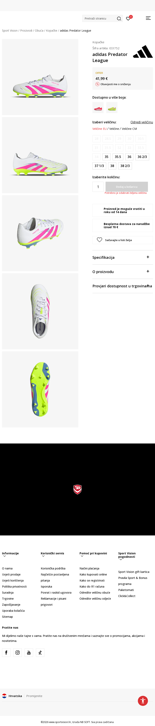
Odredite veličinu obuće (95, 592)
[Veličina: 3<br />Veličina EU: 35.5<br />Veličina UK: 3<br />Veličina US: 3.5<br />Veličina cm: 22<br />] (118, 156)
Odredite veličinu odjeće (95, 598)
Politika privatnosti (14, 586)
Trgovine (8, 598)
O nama (7, 568)
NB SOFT (85, 722)
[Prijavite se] (128, 18)
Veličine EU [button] (99, 128)
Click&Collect (126, 596)
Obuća (39, 30)
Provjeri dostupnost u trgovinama (122, 285)
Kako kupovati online (93, 574)
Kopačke (51, 30)
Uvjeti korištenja (13, 580)
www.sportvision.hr (60, 722)
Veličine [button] (114, 128)
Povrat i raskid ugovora (56, 592)
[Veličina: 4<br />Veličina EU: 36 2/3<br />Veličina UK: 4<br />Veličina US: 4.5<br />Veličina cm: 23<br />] (142, 156)
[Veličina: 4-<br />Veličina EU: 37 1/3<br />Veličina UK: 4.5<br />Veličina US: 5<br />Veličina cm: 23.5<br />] (99, 165)
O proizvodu (120, 271)
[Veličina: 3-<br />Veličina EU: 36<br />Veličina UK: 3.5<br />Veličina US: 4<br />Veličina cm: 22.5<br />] (129, 156)
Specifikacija (120, 257)
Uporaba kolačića (13, 611)
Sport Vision (10, 30)
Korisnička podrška (53, 568)
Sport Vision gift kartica (133, 572)
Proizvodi (26, 30)
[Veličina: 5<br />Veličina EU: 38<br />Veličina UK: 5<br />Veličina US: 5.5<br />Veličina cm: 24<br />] (112, 165)
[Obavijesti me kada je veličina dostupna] (96, 138)
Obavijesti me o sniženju (116, 84)
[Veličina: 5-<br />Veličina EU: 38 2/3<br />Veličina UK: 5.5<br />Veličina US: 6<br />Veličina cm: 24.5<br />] (125, 165)
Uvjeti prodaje (11, 574)
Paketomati (126, 590)
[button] (102, 18)
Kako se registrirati (92, 580)
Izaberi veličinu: (104, 122)
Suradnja (8, 592)
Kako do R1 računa (92, 586)
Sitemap (7, 617)
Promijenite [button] (34, 696)
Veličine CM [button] (129, 128)
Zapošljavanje (11, 604)
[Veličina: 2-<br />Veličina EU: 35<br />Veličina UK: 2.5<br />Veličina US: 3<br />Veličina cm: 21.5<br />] (107, 156)
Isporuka (46, 586)
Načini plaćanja (89, 568)
